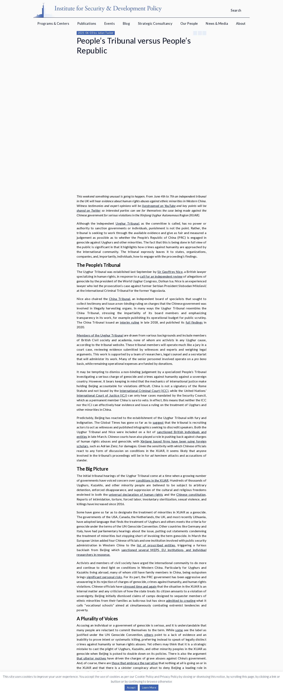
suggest (158, 365)
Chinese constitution (191, 437)
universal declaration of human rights (136, 437)
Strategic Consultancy (155, 23)
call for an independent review (161, 219)
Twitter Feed (192, 660)
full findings (194, 265)
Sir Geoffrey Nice (170, 215)
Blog (126, 23)
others (148, 578)
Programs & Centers (53, 23)
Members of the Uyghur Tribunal (100, 278)
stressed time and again (139, 529)
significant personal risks (104, 520)
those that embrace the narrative (135, 606)
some (179, 573)
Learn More (149, 687)
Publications (86, 23)
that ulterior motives (91, 601)
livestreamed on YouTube (158, 149)
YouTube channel (165, 660)
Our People (189, 23)
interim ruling (129, 265)
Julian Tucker (106, 32)
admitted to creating (181, 543)
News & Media (217, 23)
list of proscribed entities (156, 488)
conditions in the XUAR (152, 423)
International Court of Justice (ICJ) (102, 338)
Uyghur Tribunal (127, 166)
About (241, 23)
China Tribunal (119, 242)
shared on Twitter (89, 153)
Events (109, 23)
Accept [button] (131, 687)
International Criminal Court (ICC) (144, 334)
